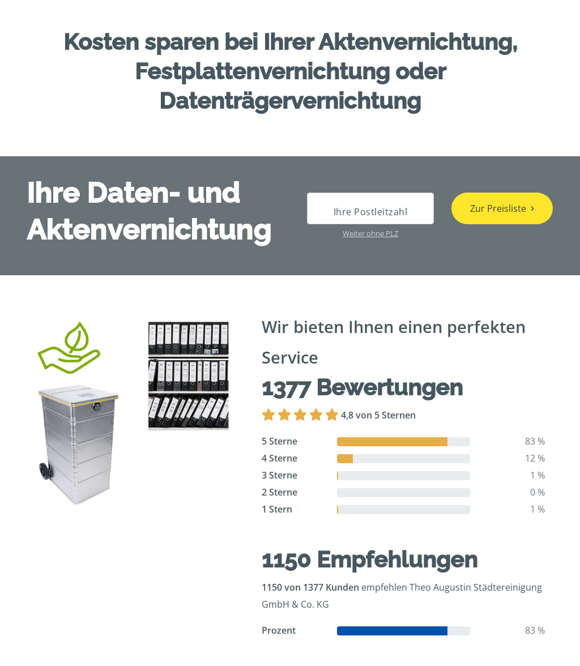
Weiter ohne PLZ (370, 233)
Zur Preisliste (498, 208)
